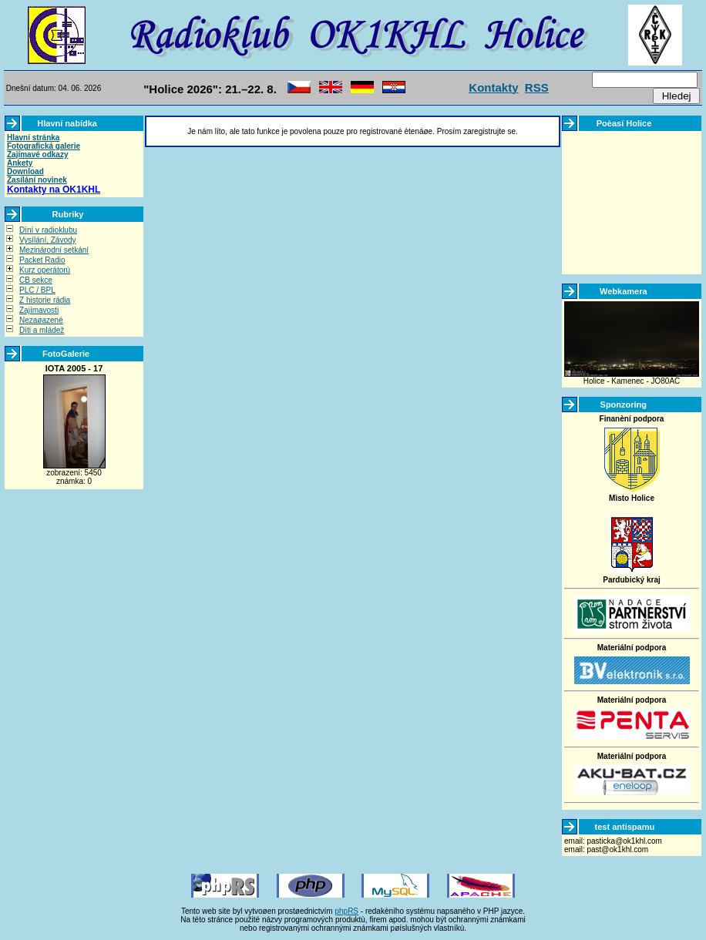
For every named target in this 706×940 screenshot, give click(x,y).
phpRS (346, 911)
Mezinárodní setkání (54, 250)
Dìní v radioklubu (48, 230)
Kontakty (493, 87)
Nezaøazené (41, 320)
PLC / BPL (37, 290)
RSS (537, 87)
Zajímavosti (39, 310)
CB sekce (35, 280)
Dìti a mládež (41, 330)
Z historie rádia (44, 300)
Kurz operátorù (44, 270)
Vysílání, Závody (47, 240)
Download (25, 171)
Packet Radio (42, 260)
